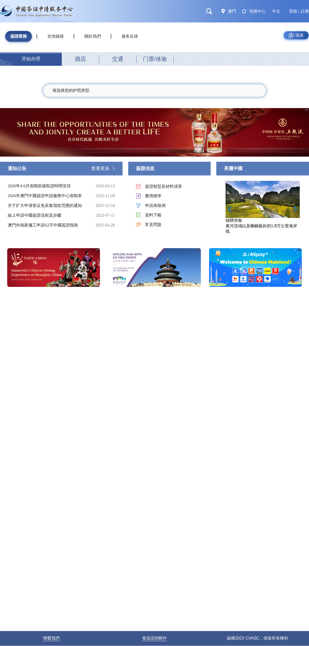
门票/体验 (155, 59)
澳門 (232, 11)
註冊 (305, 11)
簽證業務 (18, 36)
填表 (296, 35)
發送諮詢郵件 (154, 638)
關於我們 (92, 36)
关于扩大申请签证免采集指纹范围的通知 (48, 205)
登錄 (293, 11)
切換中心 (257, 11)
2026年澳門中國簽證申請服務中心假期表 (48, 195)
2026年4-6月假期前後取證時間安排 (48, 186)
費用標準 (153, 196)
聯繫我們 (51, 638)
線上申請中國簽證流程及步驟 (48, 215)
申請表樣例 (155, 205)
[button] (293, 209)
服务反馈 (130, 36)
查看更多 (100, 168)
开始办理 (31, 58)
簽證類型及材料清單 (163, 186)
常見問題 (153, 224)
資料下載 (153, 215)
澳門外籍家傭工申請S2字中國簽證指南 (48, 225)
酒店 (80, 59)
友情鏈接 (55, 36)
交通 (117, 59)
